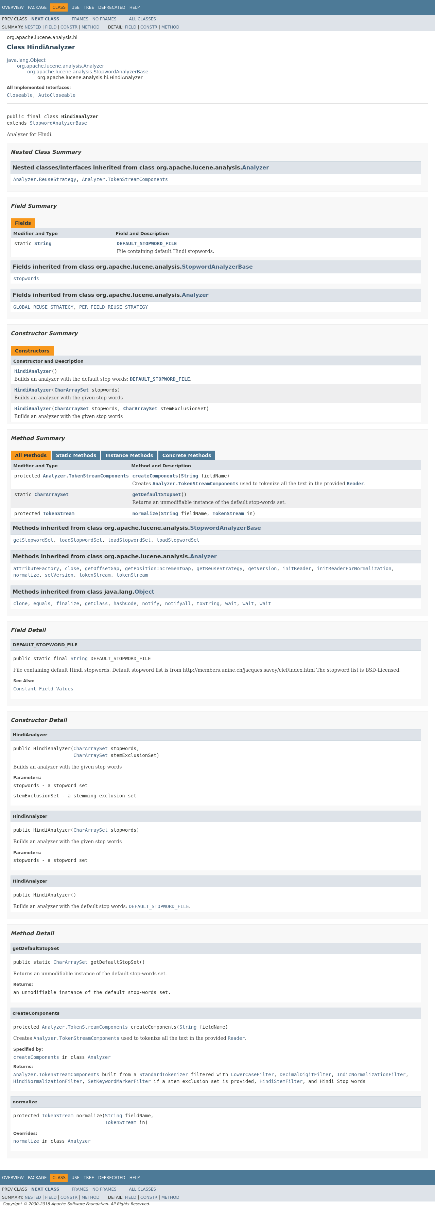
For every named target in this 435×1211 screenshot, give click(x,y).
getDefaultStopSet (156, 494)
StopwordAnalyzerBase (58, 123)
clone (20, 603)
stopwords (26, 278)
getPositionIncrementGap (158, 568)
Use (75, 7)
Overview (13, 7)
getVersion (262, 568)
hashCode (125, 603)
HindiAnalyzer (33, 371)
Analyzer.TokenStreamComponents (125, 179)
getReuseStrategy (219, 568)
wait (231, 603)
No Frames (104, 19)
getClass (96, 603)
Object (145, 592)
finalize (67, 603)
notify (150, 603)
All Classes (142, 19)
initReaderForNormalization (354, 568)
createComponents (155, 475)
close (72, 568)
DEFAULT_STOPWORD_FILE (147, 243)
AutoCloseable (57, 95)
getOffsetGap (102, 568)
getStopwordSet (33, 540)
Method (91, 27)
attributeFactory (36, 568)
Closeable (20, 95)
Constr (68, 27)
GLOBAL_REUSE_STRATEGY (43, 307)
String (43, 243)
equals (42, 603)
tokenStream (95, 575)
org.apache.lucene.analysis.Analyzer (60, 66)
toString (208, 603)
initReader (296, 568)
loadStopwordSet (80, 540)
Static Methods (76, 455)
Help (134, 7)
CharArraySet (71, 390)
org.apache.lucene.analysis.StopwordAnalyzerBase (88, 71)
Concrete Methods (186, 455)
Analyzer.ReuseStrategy (44, 179)
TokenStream (58, 513)
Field (50, 27)
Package (37, 7)
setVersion (59, 575)
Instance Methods (129, 455)
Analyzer (255, 167)
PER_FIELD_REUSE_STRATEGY (113, 307)
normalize (145, 513)
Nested (32, 27)
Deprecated (111, 7)
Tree (89, 7)
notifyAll (178, 603)
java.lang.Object (26, 60)
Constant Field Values (43, 688)
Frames (80, 19)
